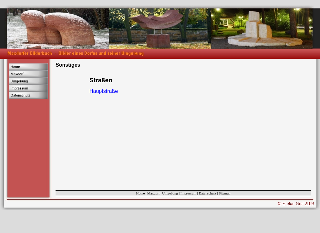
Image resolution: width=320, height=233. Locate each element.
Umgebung (170, 193)
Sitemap (225, 193)
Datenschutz (207, 193)
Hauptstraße (103, 91)
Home (140, 193)
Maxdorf (153, 193)
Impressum (188, 193)
